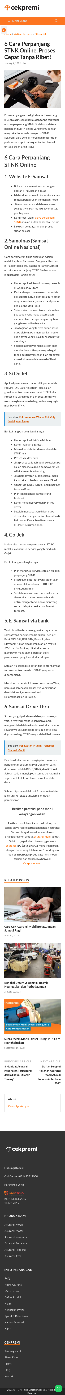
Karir (8, 1328)
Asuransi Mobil (14, 1224)
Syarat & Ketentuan (16, 1316)
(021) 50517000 (28, 1176)
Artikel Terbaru (23, 34)
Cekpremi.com (32, 863)
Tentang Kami (13, 1351)
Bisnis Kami (11, 1357)
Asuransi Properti (15, 1249)
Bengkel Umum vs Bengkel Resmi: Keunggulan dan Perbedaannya (26, 984)
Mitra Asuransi (13, 1284)
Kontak (9, 1376)
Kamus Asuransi (14, 1322)
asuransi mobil (42, 836)
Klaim (8, 1303)
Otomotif (40, 34)
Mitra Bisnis (12, 1291)
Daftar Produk (13, 1297)
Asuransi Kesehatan (16, 1237)
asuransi (11, 845)
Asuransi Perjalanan (16, 1243)
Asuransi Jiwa (13, 1255)
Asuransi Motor (14, 1230)
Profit (8, 1363)
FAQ (7, 1278)
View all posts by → (19, 1106)
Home (8, 34)
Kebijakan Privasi (15, 1309)
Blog (7, 1369)
